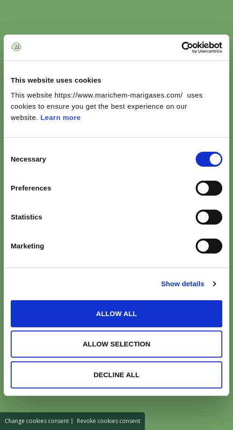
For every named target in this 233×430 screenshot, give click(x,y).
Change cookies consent (37, 421)
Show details (183, 284)
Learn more (61, 117)
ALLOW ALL (116, 313)
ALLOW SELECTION (117, 344)
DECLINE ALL (117, 375)
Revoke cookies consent (108, 421)
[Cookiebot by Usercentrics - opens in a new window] (181, 48)
